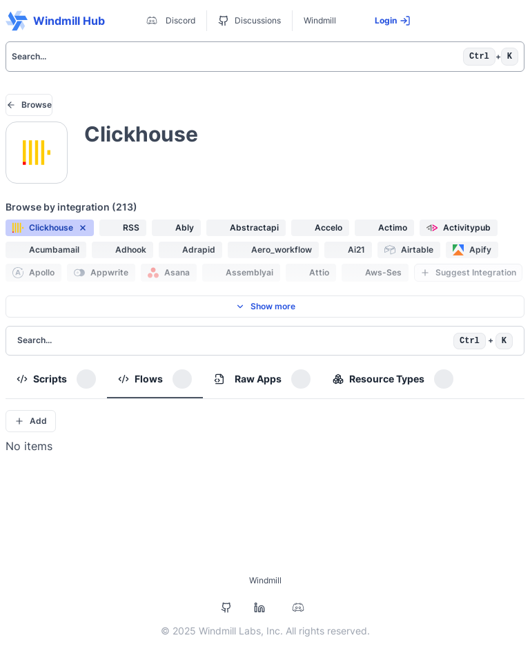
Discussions (249, 20)
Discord (169, 20)
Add (30, 421)
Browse (29, 104)
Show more (265, 306)
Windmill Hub (55, 21)
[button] (50, 228)
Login (393, 20)
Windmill (320, 20)
